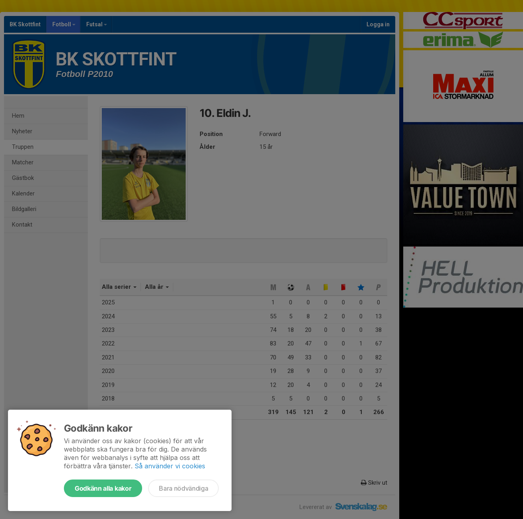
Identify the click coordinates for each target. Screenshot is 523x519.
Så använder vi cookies (170, 466)
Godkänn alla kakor (103, 488)
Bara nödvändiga (183, 488)
